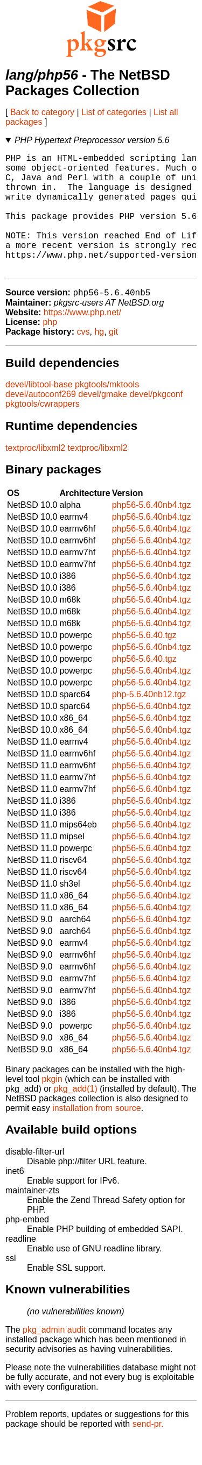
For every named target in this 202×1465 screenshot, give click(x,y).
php (50, 349)
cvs (83, 359)
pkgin (52, 1106)
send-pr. (148, 1451)
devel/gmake (102, 421)
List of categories (114, 112)
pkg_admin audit (54, 1357)
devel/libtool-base (39, 411)
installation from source (96, 1135)
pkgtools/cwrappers (42, 431)
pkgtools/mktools (107, 411)
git (113, 359)
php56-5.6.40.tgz (144, 662)
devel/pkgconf (156, 421)
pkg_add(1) (75, 1116)
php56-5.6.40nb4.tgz (151, 532)
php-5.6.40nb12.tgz (149, 721)
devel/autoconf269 (40, 421)
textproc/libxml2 (35, 475)
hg (99, 359)
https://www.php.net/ (82, 339)
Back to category (42, 112)
